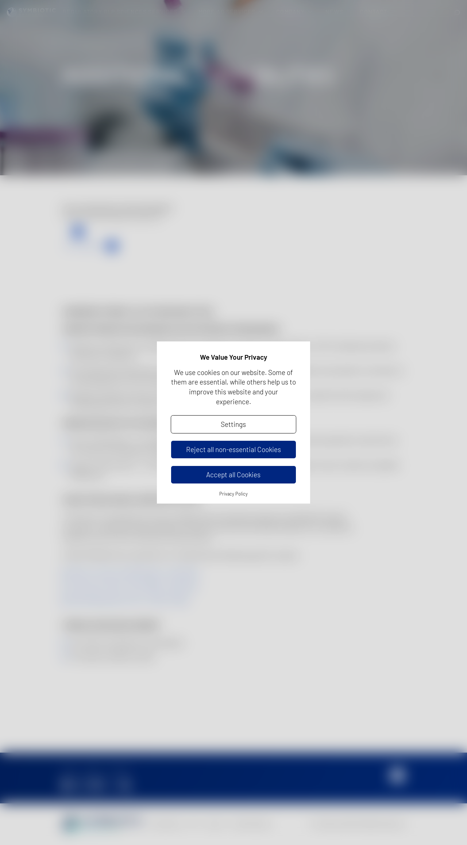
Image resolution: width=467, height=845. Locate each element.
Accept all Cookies (233, 474)
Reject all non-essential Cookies (233, 449)
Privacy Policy (233, 494)
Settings (233, 424)
